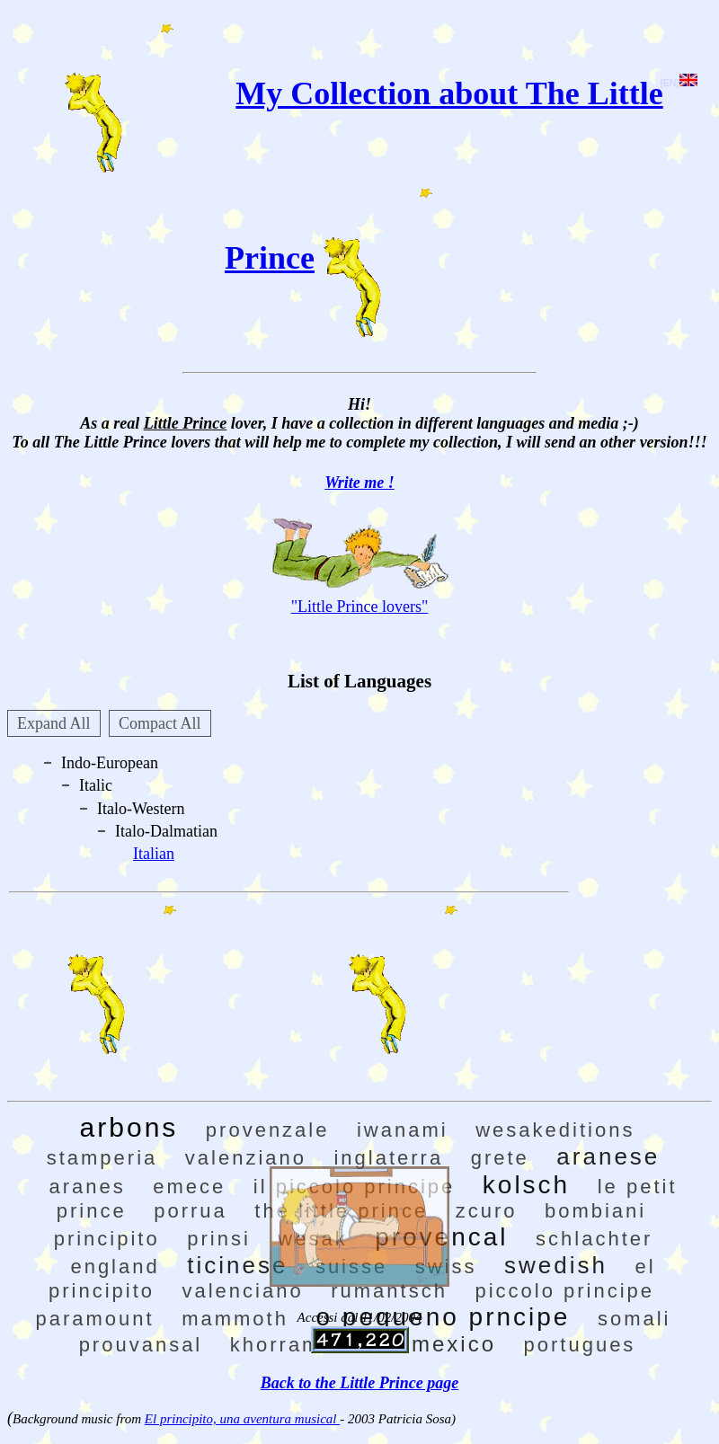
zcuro (487, 1211)
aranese (608, 1156)
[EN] (679, 82)
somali (634, 1318)
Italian (153, 854)
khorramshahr (307, 1344)
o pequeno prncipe (442, 1317)
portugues (580, 1344)
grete (500, 1158)
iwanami (402, 1130)
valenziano (245, 1158)
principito (107, 1238)
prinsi (219, 1238)
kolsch (526, 1185)
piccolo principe (564, 1291)
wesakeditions (555, 1130)
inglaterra (388, 1158)
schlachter (594, 1238)
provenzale (268, 1130)
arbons (129, 1127)
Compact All (160, 723)
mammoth (235, 1318)
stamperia (102, 1158)
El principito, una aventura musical (242, 1419)
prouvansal (141, 1344)
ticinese (237, 1265)
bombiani (595, 1211)
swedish (556, 1265)
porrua (190, 1211)
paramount (94, 1318)
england (114, 1266)
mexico (454, 1344)
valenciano (243, 1291)
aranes (87, 1186)
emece (189, 1186)
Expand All (54, 723)
